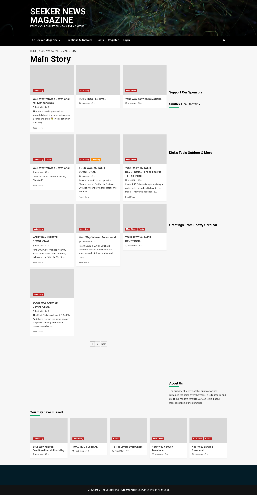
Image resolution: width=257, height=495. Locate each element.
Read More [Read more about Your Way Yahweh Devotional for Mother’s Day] (38, 128)
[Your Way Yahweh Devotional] (145, 79)
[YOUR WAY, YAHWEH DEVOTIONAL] (98, 149)
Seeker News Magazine (58, 16)
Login (126, 40)
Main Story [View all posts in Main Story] (38, 91)
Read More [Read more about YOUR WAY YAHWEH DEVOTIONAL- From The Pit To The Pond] (130, 197)
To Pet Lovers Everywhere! (127, 446)
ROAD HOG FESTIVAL (92, 99)
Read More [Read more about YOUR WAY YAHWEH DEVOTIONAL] (38, 262)
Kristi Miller (39, 107)
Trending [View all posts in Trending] (96, 160)
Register (113, 40)
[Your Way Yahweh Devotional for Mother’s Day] (52, 79)
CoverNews (148, 489)
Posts (100, 40)
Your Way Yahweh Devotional (143, 99)
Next (103, 344)
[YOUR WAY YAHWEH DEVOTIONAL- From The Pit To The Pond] (145, 149)
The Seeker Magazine (45, 40)
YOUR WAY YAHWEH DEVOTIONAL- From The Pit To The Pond (143, 171)
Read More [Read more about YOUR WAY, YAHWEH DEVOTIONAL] (84, 197)
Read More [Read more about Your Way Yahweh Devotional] (38, 185)
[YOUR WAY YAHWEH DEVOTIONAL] (52, 218)
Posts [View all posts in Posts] (48, 160)
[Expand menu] (59, 40)
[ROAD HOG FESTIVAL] (98, 79)
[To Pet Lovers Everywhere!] (128, 430)
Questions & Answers (79, 40)
